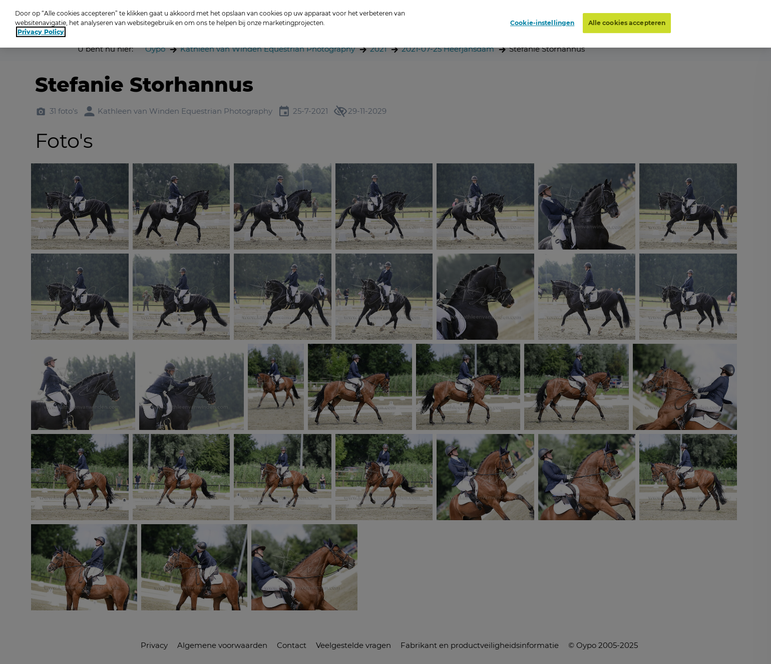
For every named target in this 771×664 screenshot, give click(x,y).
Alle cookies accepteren (627, 20)
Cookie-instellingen (542, 20)
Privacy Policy (41, 29)
